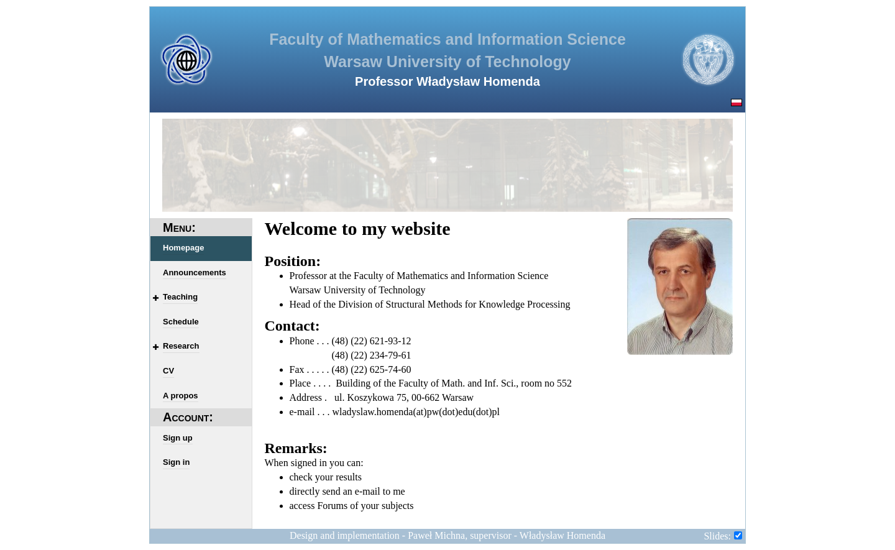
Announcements (194, 272)
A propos (180, 395)
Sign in (176, 462)
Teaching (180, 296)
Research (181, 346)
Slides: (717, 536)
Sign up (178, 437)
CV (168, 370)
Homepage (183, 247)
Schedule (181, 321)
